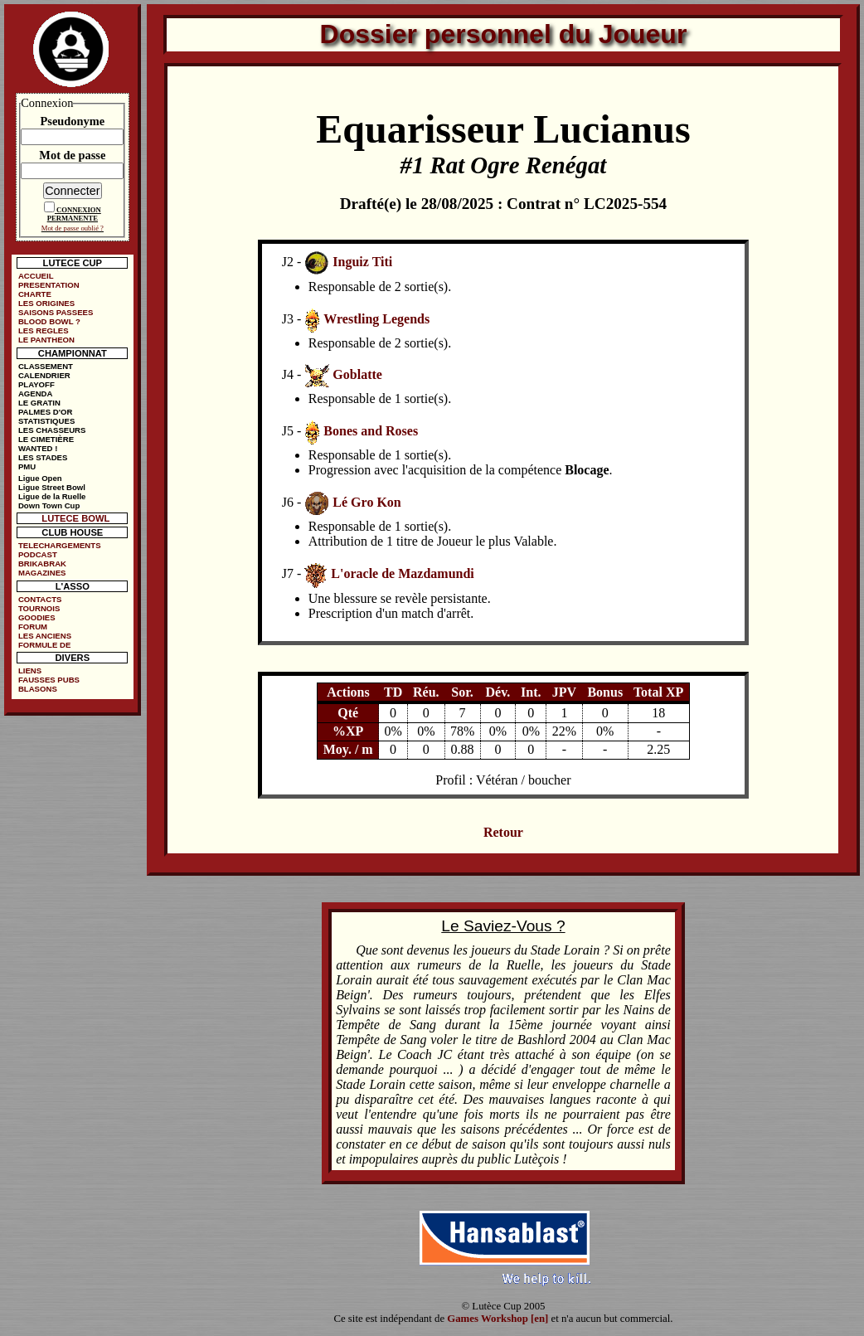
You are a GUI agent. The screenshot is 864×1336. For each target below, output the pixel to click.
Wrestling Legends (376, 319)
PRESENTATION (49, 284)
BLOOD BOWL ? (49, 321)
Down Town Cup (49, 505)
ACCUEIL (36, 275)
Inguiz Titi (362, 262)
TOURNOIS (39, 608)
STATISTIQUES (46, 420)
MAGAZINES (42, 572)
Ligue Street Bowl (51, 487)
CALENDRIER (44, 375)
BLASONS (37, 688)
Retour (503, 832)
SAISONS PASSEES (55, 312)
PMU (27, 466)
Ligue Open (40, 478)
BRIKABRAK (42, 563)
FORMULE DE (44, 644)
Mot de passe (72, 155)
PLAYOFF (36, 384)
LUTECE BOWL (75, 518)
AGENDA (35, 393)
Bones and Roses (370, 431)
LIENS (29, 670)
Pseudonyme (73, 121)
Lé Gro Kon (366, 502)
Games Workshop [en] (497, 1318)
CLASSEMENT (45, 366)
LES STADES (43, 457)
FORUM (32, 626)
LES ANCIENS (44, 635)
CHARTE (34, 294)
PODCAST (37, 554)
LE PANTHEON (46, 339)
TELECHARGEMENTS (59, 545)
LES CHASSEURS (52, 430)
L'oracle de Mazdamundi (402, 573)
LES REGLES (43, 330)
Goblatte (357, 374)
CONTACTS (40, 599)
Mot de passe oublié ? (72, 228)
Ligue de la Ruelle (52, 496)
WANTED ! (37, 448)
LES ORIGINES (46, 303)
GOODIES (37, 617)
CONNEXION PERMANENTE (74, 214)
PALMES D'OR (45, 411)
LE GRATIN (39, 402)
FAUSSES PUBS (49, 679)
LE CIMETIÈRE (46, 439)
